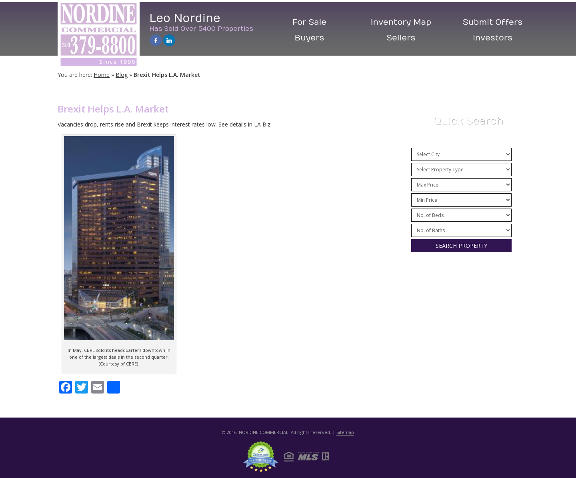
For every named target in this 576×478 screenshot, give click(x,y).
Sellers (401, 37)
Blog (122, 74)
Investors (492, 37)
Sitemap (345, 432)
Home (102, 74)
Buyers (309, 37)
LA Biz (262, 124)
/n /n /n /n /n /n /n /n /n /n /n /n (461, 184)
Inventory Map (401, 22)
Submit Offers (492, 22)
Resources (460, 299)
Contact (460, 336)
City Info (460, 318)
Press (460, 280)
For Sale (309, 22)
